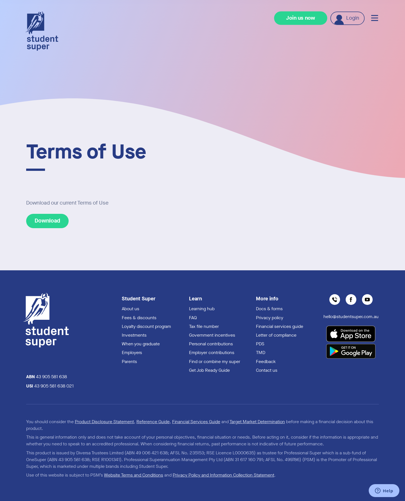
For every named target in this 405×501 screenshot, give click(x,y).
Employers (132, 352)
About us (130, 309)
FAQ (193, 318)
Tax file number (204, 326)
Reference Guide (153, 422)
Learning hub (202, 309)
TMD (260, 352)
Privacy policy (269, 318)
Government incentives (212, 335)
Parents (129, 361)
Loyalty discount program (146, 326)
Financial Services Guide (196, 422)
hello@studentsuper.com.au (351, 316)
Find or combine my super (214, 361)
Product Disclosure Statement (104, 422)
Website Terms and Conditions (133, 475)
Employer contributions (211, 352)
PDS (260, 344)
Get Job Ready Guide (209, 370)
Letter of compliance (276, 335)
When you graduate (141, 344)
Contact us (266, 370)
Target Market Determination (257, 422)
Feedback (266, 361)
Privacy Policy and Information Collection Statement (223, 475)
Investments (134, 335)
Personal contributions (211, 344)
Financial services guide (279, 326)
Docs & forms (269, 309)
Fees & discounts (139, 318)
